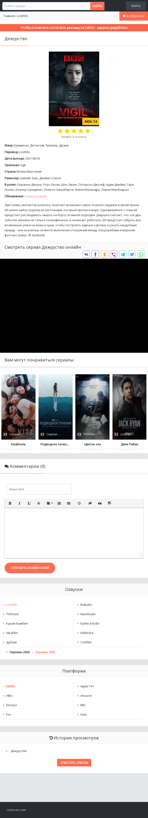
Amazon (86, 696)
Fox (8, 714)
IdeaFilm (12, 633)
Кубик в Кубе (89, 623)
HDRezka (86, 633)
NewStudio (88, 614)
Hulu (83, 714)
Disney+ (11, 705)
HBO (9, 696)
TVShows (12, 614)
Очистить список (74, 763)
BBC (83, 705)
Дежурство (19, 751)
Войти (136, 6)
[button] (9, 503)
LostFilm (24, 152)
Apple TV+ (87, 686)
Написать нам (16, 810)
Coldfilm (86, 642)
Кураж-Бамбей (16, 623)
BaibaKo (86, 605)
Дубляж (11, 642)
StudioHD (38, 235)
